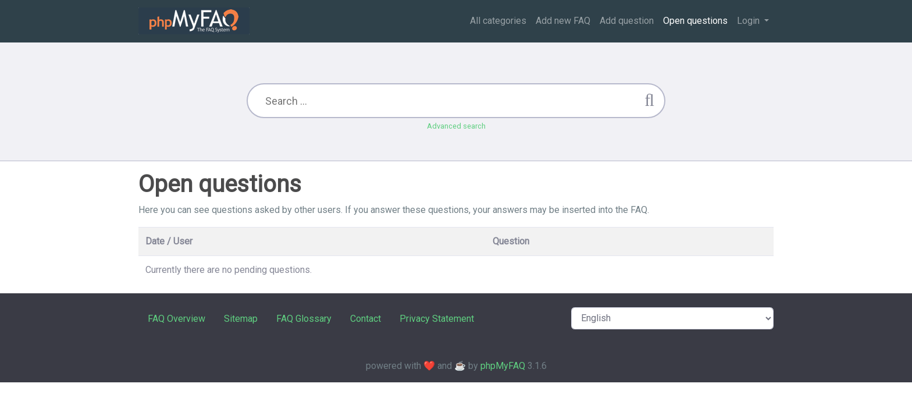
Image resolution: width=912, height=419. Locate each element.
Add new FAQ (563, 20)
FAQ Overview (176, 318)
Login (749, 20)
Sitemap (241, 318)
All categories (498, 20)
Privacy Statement (437, 318)
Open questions (695, 20)
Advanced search (456, 126)
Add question (627, 20)
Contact (365, 318)
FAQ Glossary (304, 318)
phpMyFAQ (502, 365)
